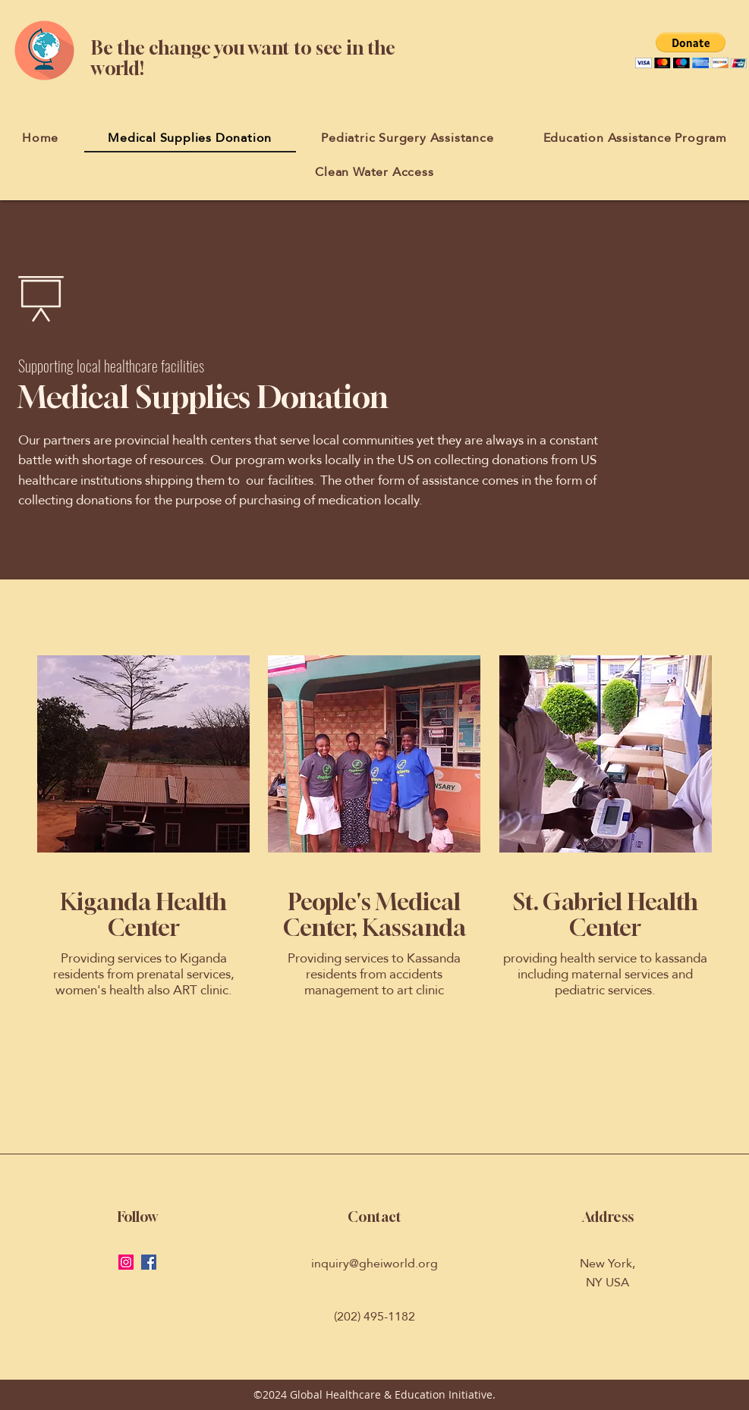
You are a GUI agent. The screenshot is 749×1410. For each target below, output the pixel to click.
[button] (691, 50)
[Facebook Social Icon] (148, 1262)
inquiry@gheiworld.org (374, 1263)
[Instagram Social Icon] (126, 1262)
